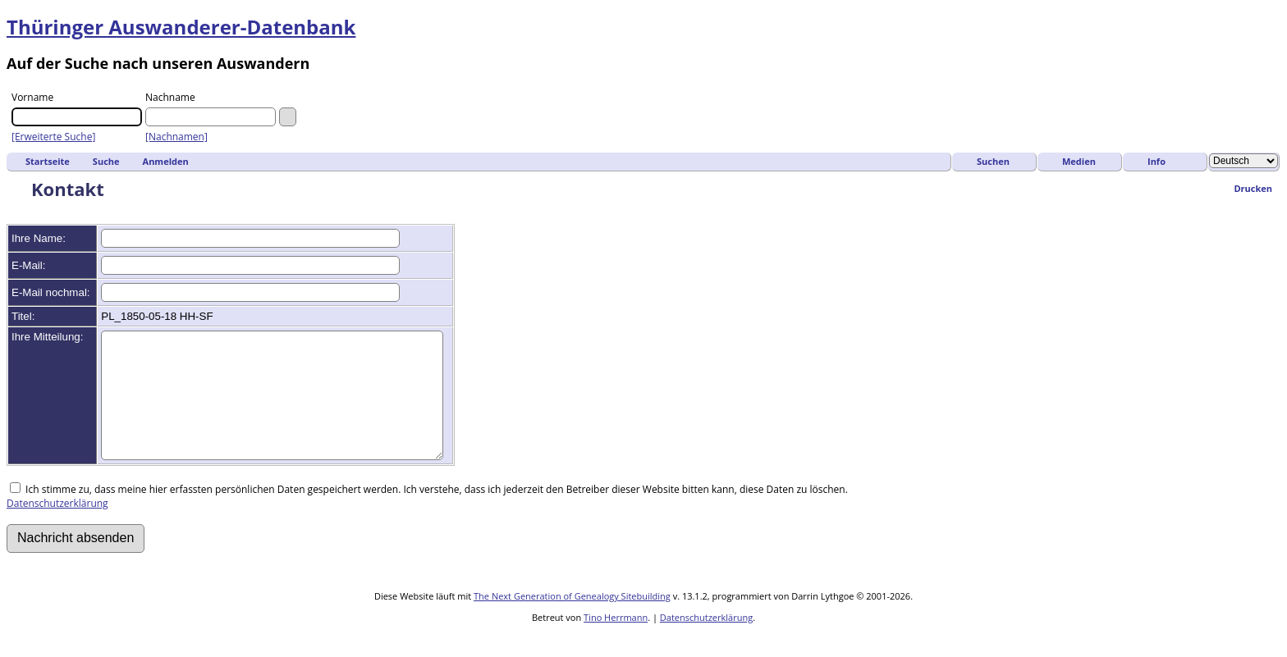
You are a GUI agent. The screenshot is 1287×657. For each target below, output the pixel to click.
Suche (106, 161)
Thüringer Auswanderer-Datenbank (181, 26)
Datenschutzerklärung (57, 528)
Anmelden (166, 161)
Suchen (993, 161)
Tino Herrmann (616, 642)
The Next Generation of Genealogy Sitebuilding (572, 620)
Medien (1079, 161)
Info (1156, 161)
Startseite (47, 161)
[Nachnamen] (176, 137)
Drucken (1253, 188)
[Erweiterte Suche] (53, 137)
